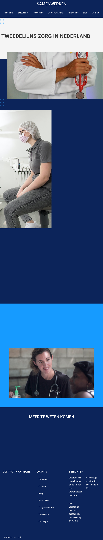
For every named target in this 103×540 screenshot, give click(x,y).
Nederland (8, 12)
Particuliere (73, 12)
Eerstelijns (23, 12)
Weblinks (42, 479)
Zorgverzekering (55, 12)
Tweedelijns (37, 12)
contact (95, 12)
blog (85, 12)
